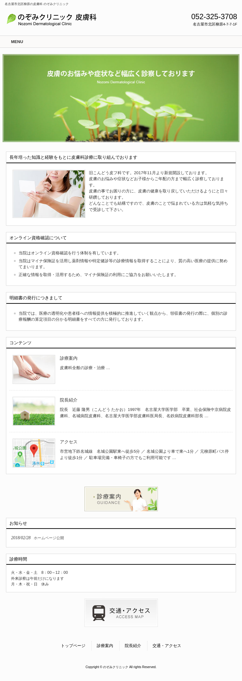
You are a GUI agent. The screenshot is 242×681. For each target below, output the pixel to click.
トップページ (73, 645)
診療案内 (69, 358)
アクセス (69, 441)
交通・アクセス (167, 645)
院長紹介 (69, 399)
